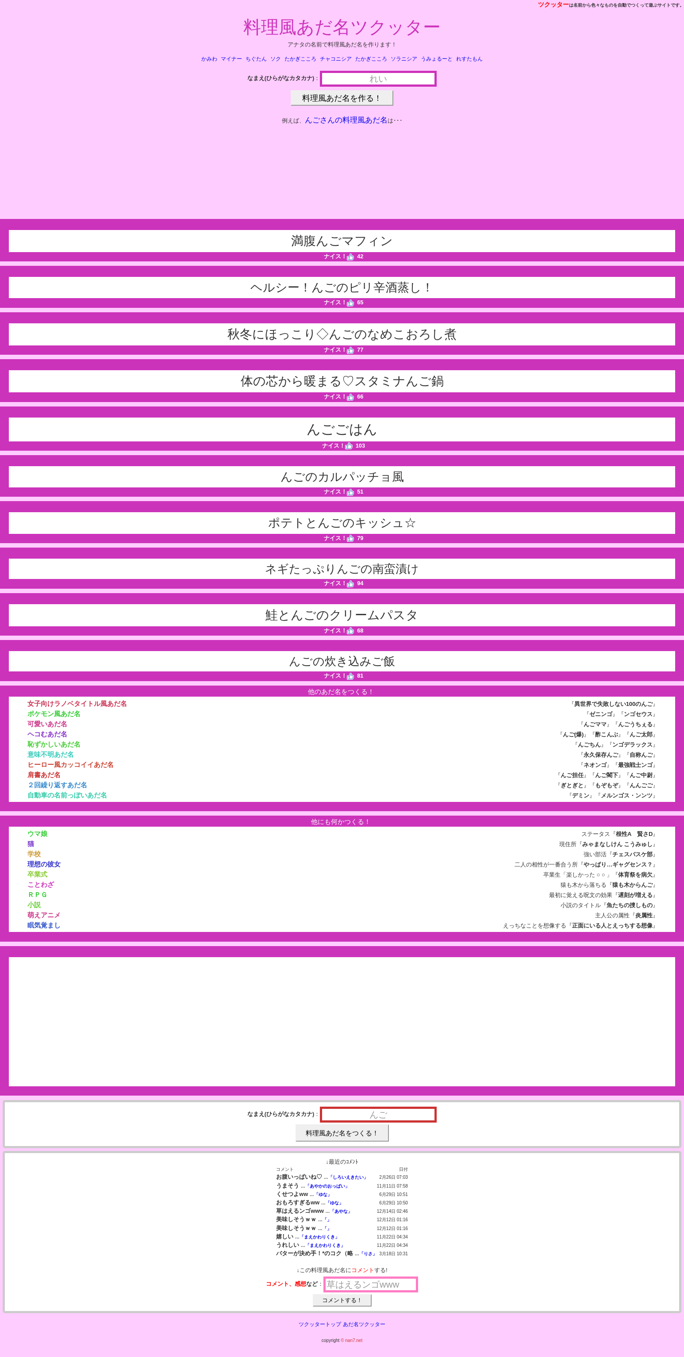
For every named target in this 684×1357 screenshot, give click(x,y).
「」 (327, 1219)
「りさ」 (368, 1253)
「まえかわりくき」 (319, 1236)
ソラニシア (404, 59)
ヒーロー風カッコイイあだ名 (70, 764)
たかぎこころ (300, 59)
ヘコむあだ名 (47, 734)
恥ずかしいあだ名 (54, 744)
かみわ (209, 59)
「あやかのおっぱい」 (327, 1186)
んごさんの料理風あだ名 (346, 120)
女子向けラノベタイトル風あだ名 (77, 703)
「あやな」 (341, 1211)
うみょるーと (437, 59)
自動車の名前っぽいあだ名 (67, 795)
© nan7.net (351, 1340)
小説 (34, 904)
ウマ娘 (37, 833)
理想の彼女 (44, 864)
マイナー (231, 59)
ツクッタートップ (320, 1324)
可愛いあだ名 (47, 724)
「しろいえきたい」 (348, 1177)
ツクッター (553, 4)
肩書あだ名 (44, 774)
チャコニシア (336, 59)
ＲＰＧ (37, 894)
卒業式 (37, 874)
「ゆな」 (323, 1194)
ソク (275, 59)
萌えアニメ (44, 915)
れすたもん (469, 59)
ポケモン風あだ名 (54, 713)
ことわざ (40, 884)
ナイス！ (339, 256)
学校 (34, 854)
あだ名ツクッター (364, 1324)
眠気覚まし (44, 925)
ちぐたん (256, 59)
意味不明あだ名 (50, 754)
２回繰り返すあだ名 (57, 785)
